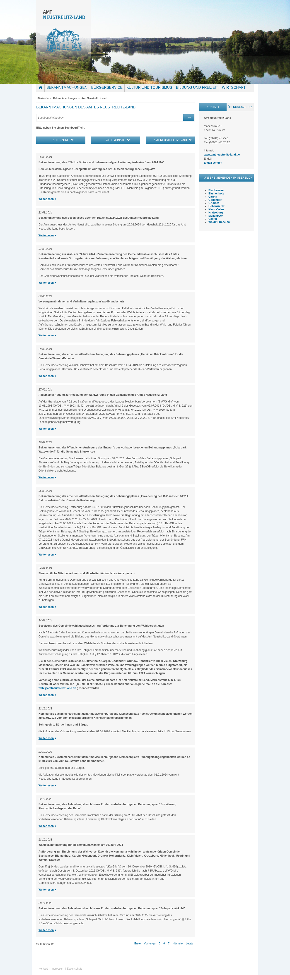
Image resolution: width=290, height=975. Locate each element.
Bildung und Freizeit (197, 87)
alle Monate (115, 140)
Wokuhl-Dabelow (219, 222)
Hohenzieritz (216, 206)
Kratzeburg (215, 212)
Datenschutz (74, 968)
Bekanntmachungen (66, 87)
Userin (212, 218)
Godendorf (215, 199)
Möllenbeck (215, 215)
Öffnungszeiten (240, 107)
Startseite (41, 90)
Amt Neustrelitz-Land (93, 98)
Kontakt (213, 107)
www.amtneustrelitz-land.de (222, 154)
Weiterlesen (46, 199)
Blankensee (216, 190)
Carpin (212, 196)
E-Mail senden (213, 162)
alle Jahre (61, 140)
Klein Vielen (216, 209)
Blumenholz (216, 193)
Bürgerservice (106, 87)
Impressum (57, 968)
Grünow (213, 203)
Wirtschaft (234, 87)
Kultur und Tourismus (149, 87)
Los (189, 117)
